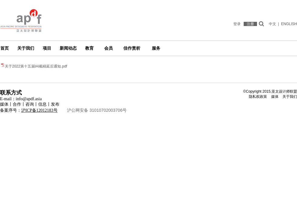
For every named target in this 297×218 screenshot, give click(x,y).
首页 (4, 48)
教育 (89, 48)
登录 (237, 24)
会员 (108, 48)
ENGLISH (289, 24)
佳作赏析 (131, 48)
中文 (272, 24)
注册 (250, 24)
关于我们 (25, 48)
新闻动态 (68, 48)
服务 (156, 48)
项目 (47, 48)
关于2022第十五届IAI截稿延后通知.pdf (36, 66)
